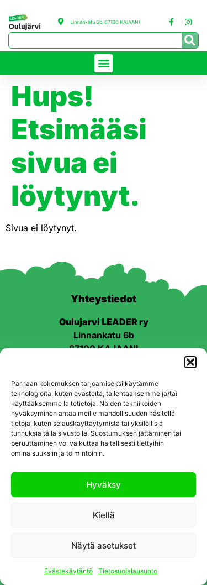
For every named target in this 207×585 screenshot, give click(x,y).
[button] (190, 362)
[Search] (190, 40)
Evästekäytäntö (68, 571)
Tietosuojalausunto (127, 571)
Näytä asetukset (103, 545)
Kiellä (104, 515)
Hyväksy (103, 484)
